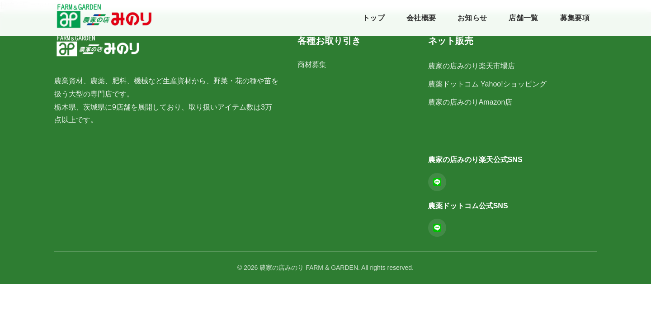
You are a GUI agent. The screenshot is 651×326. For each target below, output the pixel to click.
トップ (374, 18)
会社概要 (421, 18)
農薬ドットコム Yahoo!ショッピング (487, 84)
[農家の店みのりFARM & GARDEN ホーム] (104, 16)
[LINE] (437, 182)
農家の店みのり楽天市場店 (471, 66)
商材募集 (311, 64)
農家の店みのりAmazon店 (470, 102)
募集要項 (575, 18)
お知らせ (472, 18)
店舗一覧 (523, 18)
